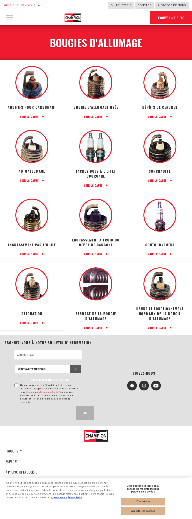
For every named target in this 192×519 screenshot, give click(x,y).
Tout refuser (143, 501)
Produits (14, 451)
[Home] (73, 17)
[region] (96, 498)
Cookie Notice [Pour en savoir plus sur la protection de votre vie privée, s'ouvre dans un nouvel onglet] (59, 497)
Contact (144, 5)
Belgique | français (20, 5)
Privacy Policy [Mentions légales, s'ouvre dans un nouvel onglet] (75, 497)
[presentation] (42, 413)
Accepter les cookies (143, 511)
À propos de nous (172, 5)
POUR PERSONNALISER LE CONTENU (50, 380)
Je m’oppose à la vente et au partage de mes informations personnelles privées (143, 488)
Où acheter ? (121, 5)
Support (14, 461)
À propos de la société (21, 472)
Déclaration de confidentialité (42, 391)
